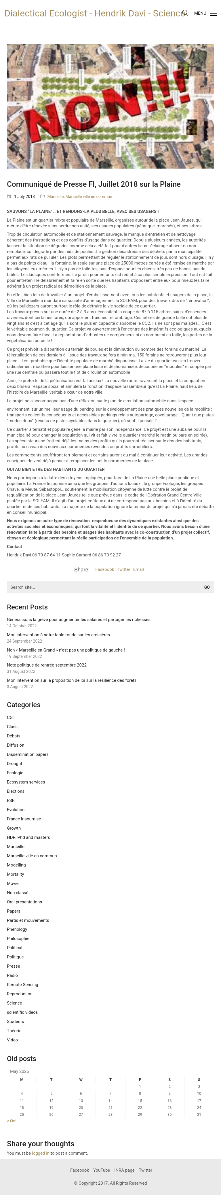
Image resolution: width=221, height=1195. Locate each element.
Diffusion (15, 745)
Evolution (15, 809)
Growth (14, 828)
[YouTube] (101, 1170)
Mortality (15, 874)
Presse (13, 966)
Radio (12, 975)
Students (15, 1021)
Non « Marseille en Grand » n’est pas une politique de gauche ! (66, 650)
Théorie (14, 1030)
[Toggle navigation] (205, 13)
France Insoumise (24, 819)
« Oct (12, 1121)
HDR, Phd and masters (28, 837)
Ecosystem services (26, 782)
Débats (13, 736)
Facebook (104, 569)
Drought (14, 763)
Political (14, 947)
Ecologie (15, 772)
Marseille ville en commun (89, 196)
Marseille (55, 196)
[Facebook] (79, 1170)
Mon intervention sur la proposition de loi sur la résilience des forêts (72, 680)
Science (14, 1003)
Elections (15, 791)
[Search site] (185, 14)
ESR (11, 800)
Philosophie (18, 938)
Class (12, 726)
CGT (11, 717)
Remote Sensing (22, 984)
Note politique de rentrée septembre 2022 (47, 665)
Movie (12, 883)
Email (138, 569)
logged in (40, 1153)
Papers (13, 911)
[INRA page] (124, 1170)
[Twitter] (145, 1170)
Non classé (17, 892)
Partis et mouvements (28, 920)
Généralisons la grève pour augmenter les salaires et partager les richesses (78, 619)
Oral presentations (24, 902)
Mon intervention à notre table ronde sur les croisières (58, 634)
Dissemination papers (28, 754)
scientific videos (22, 1012)
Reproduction (20, 993)
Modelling (16, 865)
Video (12, 1040)
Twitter (123, 569)
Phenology (17, 929)
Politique (15, 957)
